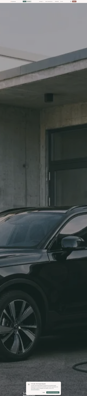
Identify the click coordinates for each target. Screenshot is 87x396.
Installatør (29, 1)
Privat (25, 1)
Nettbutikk (57, 1)
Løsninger (41, 1)
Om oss (61, 1)
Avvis (44, 392)
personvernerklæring (35, 389)
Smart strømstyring (49, 1)
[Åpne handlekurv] (71, 1)
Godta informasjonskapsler (52, 392)
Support (74, 1)
